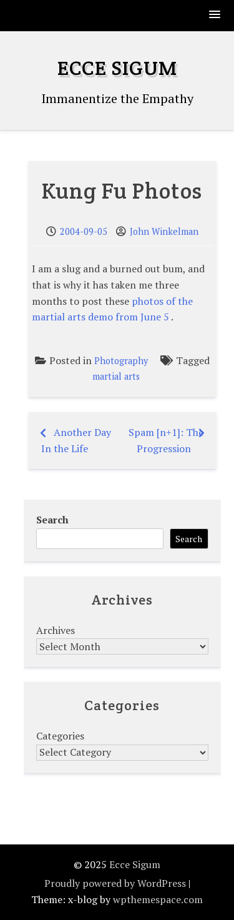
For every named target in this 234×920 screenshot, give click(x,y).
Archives (55, 630)
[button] (215, 15)
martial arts (116, 376)
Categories (60, 736)
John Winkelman (164, 231)
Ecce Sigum (117, 68)
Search (52, 520)
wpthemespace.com (158, 899)
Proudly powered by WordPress (115, 883)
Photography (121, 361)
